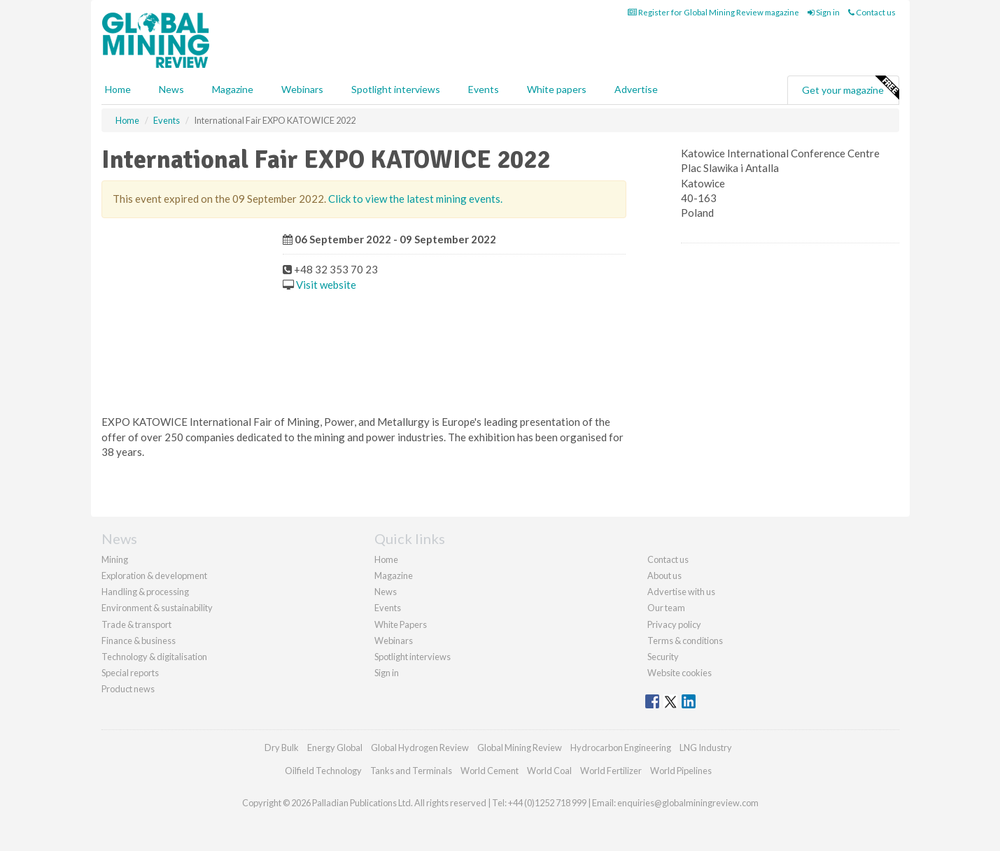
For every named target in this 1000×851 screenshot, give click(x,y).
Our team (666, 607)
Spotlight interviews (395, 89)
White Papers (400, 624)
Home (118, 89)
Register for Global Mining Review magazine (713, 12)
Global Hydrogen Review (420, 747)
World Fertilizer (611, 770)
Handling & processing (145, 591)
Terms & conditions (685, 640)
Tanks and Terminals (411, 770)
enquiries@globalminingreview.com (688, 802)
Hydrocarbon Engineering (620, 747)
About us (664, 575)
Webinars (302, 89)
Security (663, 656)
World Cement (489, 770)
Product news (128, 688)
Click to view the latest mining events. (415, 198)
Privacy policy (674, 624)
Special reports (130, 672)
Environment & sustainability (157, 607)
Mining (114, 559)
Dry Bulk (282, 747)
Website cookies (679, 672)
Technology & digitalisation (154, 656)
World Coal (549, 770)
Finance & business (138, 640)
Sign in (824, 12)
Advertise (636, 89)
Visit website (326, 284)
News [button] (171, 89)
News (385, 591)
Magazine (232, 89)
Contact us (872, 12)
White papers (556, 89)
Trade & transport (136, 624)
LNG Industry (705, 747)
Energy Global (334, 747)
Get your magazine (850, 88)
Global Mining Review (519, 747)
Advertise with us (681, 591)
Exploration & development (154, 575)
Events (483, 89)
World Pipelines (681, 770)
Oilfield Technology (323, 770)
